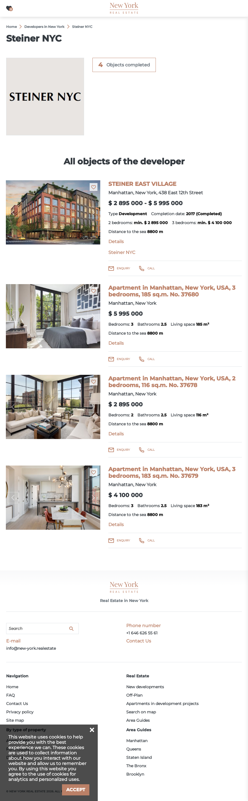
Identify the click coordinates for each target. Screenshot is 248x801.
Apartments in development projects (162, 703)
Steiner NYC (121, 252)
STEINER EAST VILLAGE (142, 184)
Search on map (141, 711)
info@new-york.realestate (31, 648)
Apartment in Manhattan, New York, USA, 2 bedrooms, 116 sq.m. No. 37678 (171, 381)
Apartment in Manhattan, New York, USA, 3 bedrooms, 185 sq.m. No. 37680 (171, 291)
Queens (133, 749)
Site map (15, 720)
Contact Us (17, 703)
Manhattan (136, 740)
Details (116, 241)
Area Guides (138, 720)
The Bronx (136, 765)
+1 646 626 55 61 (142, 632)
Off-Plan (134, 695)
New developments (145, 686)
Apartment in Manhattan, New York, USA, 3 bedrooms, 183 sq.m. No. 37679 (171, 472)
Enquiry (123, 268)
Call (151, 268)
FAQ (10, 695)
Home (12, 686)
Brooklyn (135, 774)
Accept (75, 789)
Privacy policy (20, 711)
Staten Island (139, 757)
